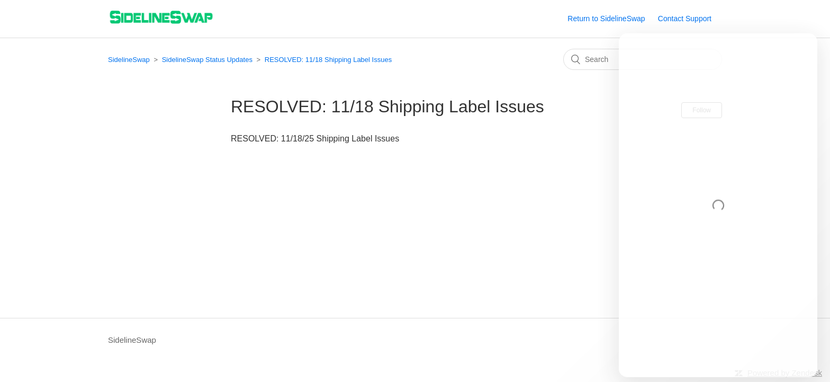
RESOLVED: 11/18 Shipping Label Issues (328, 60)
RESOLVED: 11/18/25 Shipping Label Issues (315, 138)
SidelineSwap (129, 60)
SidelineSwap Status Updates (207, 60)
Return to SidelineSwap (606, 18)
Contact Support (684, 18)
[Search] (642, 59)
